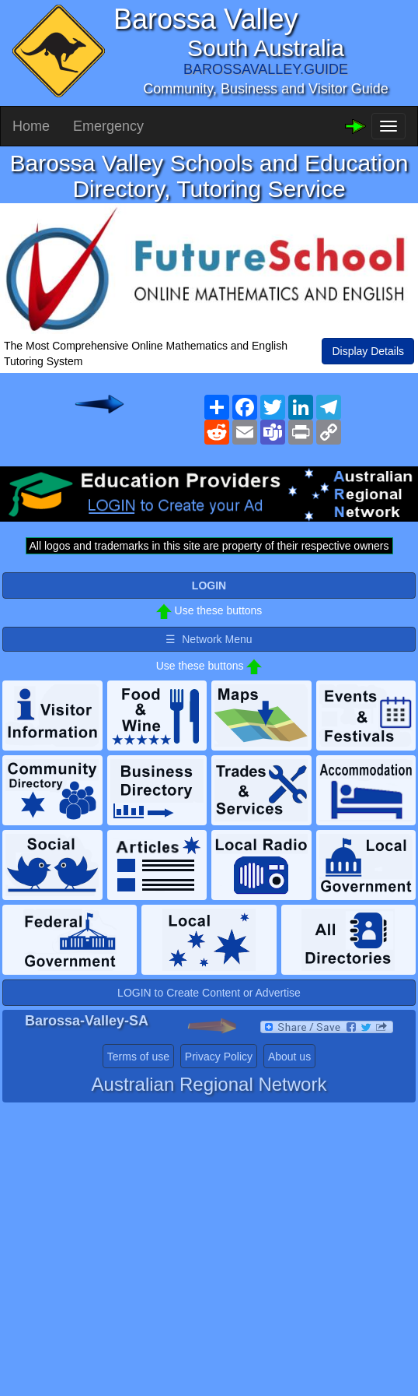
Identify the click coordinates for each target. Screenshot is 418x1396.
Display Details (368, 351)
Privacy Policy (219, 1056)
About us (289, 1056)
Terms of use (138, 1056)
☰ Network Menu (208, 639)
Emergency (108, 126)
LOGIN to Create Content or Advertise (209, 992)
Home (31, 126)
